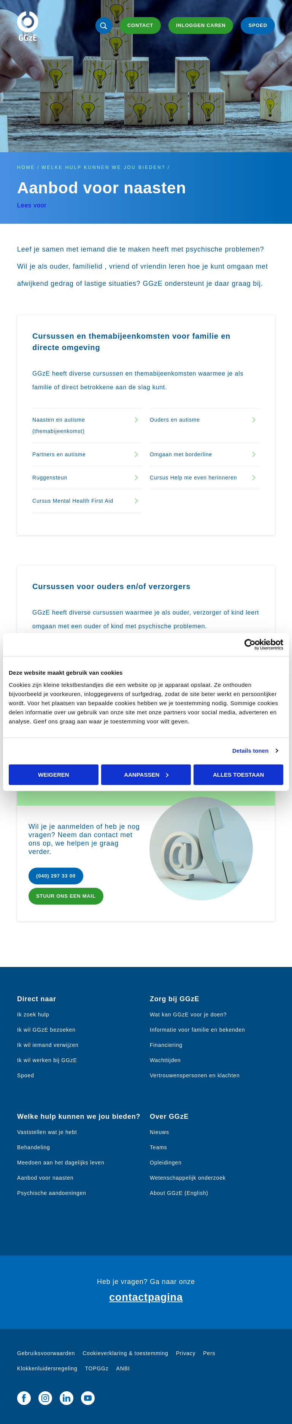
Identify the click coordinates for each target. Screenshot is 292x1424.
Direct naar (36, 999)
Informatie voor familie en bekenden (197, 1030)
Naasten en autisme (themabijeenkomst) (58, 425)
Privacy (186, 1353)
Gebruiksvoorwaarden (46, 1353)
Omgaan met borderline (181, 454)
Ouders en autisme (175, 420)
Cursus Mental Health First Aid (72, 501)
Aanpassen (146, 774)
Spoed (25, 1075)
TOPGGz (96, 1368)
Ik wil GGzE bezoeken (46, 1030)
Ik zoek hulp (33, 1014)
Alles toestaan (238, 774)
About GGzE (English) (179, 1193)
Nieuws (159, 1132)
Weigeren (53, 774)
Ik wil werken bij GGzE (47, 1060)
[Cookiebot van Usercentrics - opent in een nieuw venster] (250, 645)
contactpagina (145, 1297)
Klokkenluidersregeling (47, 1368)
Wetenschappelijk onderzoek (188, 1178)
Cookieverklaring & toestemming (125, 1353)
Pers (209, 1353)
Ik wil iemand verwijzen (48, 1045)
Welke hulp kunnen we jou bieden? (103, 167)
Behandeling (33, 1147)
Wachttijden (165, 1060)
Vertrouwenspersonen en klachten (195, 1075)
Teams (158, 1147)
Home (26, 167)
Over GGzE (169, 1116)
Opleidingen (166, 1163)
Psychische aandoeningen (51, 1193)
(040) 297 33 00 (56, 876)
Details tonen (250, 750)
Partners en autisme (59, 454)
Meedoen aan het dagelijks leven (61, 1163)
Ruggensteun (49, 478)
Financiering (166, 1045)
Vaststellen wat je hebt (47, 1132)
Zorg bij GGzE (174, 999)
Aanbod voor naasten (45, 1178)
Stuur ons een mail (66, 896)
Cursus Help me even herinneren (193, 478)
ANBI (123, 1368)
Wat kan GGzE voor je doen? (188, 1014)
